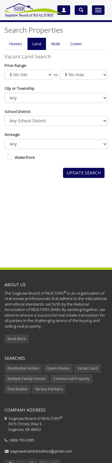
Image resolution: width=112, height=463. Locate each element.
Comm (76, 43)
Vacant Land (87, 368)
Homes (15, 43)
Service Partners (48, 389)
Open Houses (58, 368)
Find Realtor (17, 389)
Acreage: (12, 134)
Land (36, 43)
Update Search (84, 173)
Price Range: (15, 65)
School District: (17, 111)
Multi (55, 43)
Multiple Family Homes (26, 378)
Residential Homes (23, 368)
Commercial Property (71, 378)
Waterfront (25, 157)
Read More (16, 338)
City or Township (19, 88)
